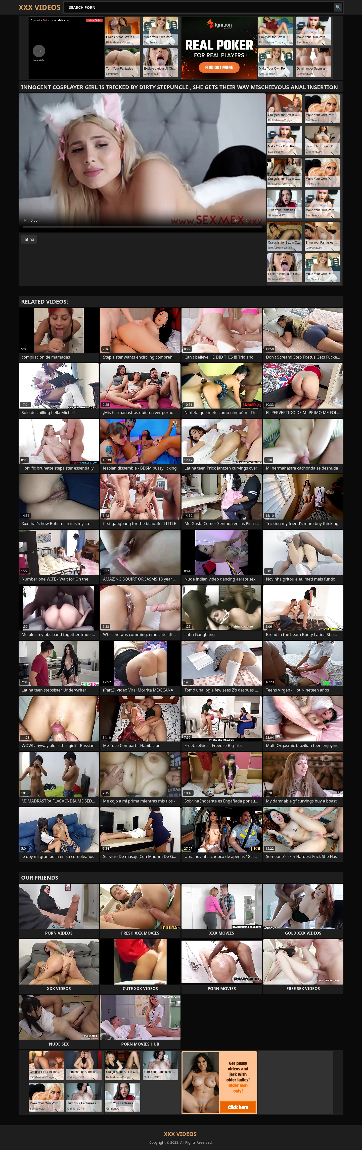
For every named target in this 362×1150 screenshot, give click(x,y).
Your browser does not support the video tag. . (142, 163)
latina (29, 239)
